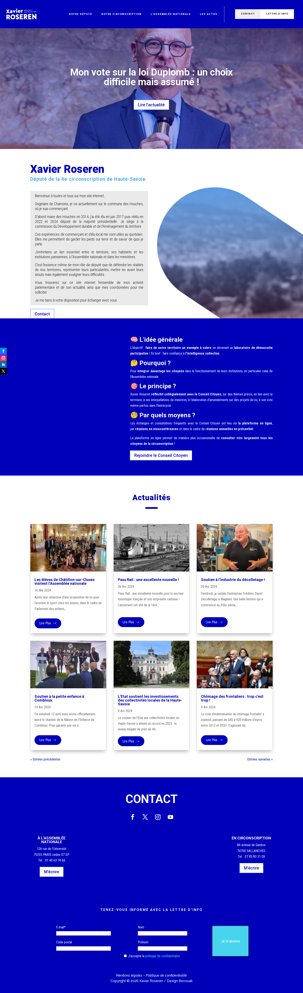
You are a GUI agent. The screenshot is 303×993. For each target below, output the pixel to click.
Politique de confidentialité (166, 975)
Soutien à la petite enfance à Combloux (59, 698)
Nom (141, 927)
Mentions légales (129, 975)
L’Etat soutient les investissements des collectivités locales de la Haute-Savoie (150, 700)
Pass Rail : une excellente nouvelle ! (148, 579)
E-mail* (61, 927)
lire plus (45, 624)
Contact (248, 13)
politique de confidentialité (162, 956)
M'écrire (51, 871)
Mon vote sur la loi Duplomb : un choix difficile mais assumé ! (151, 77)
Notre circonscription (121, 14)
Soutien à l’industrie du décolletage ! (233, 579)
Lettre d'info (278, 13)
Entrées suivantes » (260, 759)
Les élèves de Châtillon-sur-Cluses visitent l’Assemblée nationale (64, 581)
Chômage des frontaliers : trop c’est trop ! (232, 698)
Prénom (143, 942)
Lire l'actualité (151, 104)
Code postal (64, 942)
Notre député (80, 14)
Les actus (208, 14)
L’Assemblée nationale (171, 14)
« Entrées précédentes (45, 759)
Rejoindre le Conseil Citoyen (161, 455)
